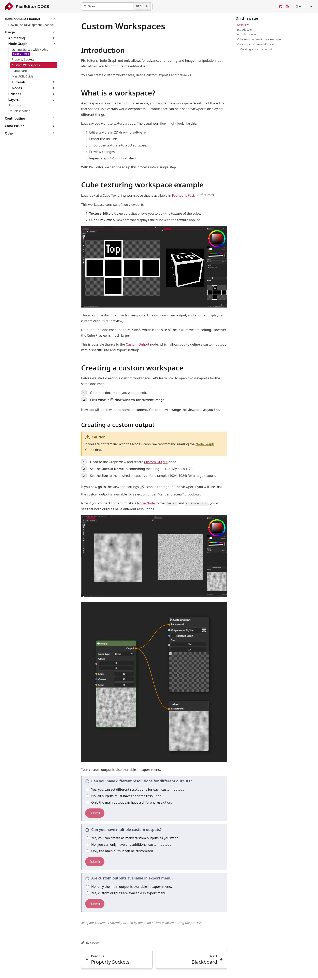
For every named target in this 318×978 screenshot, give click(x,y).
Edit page (90, 942)
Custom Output (137, 344)
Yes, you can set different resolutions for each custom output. (135, 789)
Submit (94, 813)
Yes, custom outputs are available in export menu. (126, 893)
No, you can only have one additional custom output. (129, 844)
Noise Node (146, 503)
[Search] (117, 6)
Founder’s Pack (183, 195)
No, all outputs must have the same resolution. (124, 796)
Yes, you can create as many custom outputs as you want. (132, 838)
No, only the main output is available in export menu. (129, 886)
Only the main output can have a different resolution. (129, 802)
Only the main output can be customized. (120, 851)
